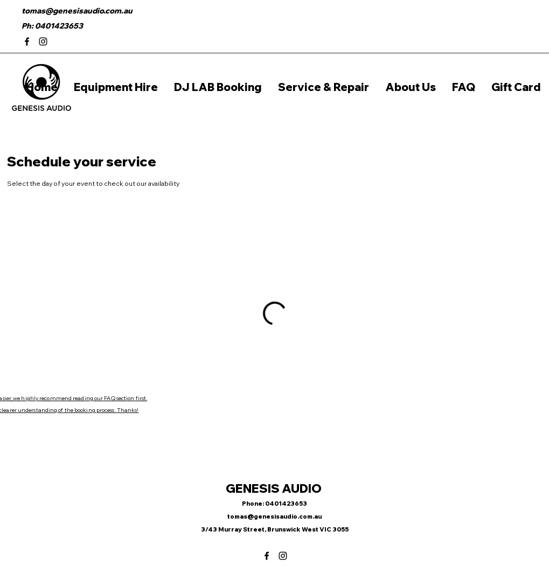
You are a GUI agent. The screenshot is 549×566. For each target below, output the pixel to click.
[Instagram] (43, 41)
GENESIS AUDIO (275, 488)
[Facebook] (27, 41)
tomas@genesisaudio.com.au (77, 11)
